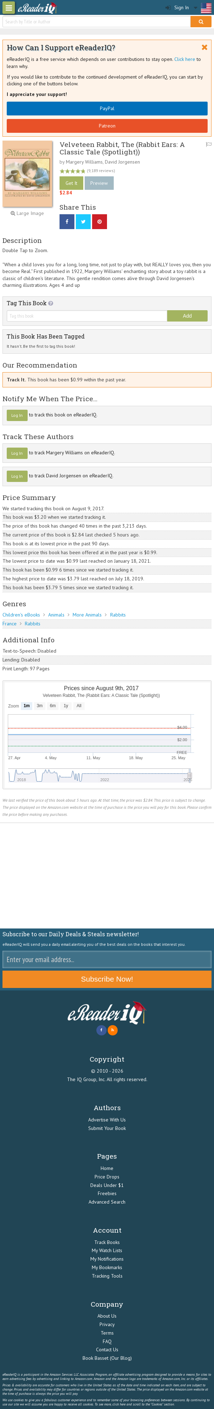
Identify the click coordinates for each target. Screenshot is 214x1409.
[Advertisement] (107, 875)
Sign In (177, 7)
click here (118, 1404)
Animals (56, 615)
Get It (71, 183)
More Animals (87, 615)
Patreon (107, 126)
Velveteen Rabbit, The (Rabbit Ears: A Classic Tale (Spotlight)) (122, 148)
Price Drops (107, 1177)
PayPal (107, 108)
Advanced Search (107, 1202)
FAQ (107, 1341)
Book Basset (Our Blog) (107, 1358)
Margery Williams (84, 162)
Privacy (107, 1324)
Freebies (107, 1193)
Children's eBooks (21, 615)
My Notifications (107, 1259)
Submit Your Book (107, 1128)
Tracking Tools (107, 1276)
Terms (107, 1333)
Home (107, 1168)
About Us (107, 1316)
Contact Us (107, 1349)
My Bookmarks (107, 1267)
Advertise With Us (107, 1120)
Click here (184, 59)
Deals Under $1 (107, 1185)
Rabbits (118, 615)
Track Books (107, 1242)
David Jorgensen (122, 162)
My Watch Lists (107, 1250)
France (9, 623)
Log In (17, 415)
